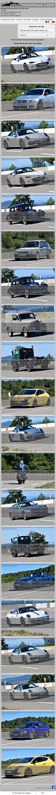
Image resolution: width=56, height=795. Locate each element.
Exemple (36, 19)
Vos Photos (27, 19)
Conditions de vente (8, 19)
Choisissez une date (36, 26)
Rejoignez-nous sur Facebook (45, 788)
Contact (19, 19)
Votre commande (46, 19)
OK (42, 793)
